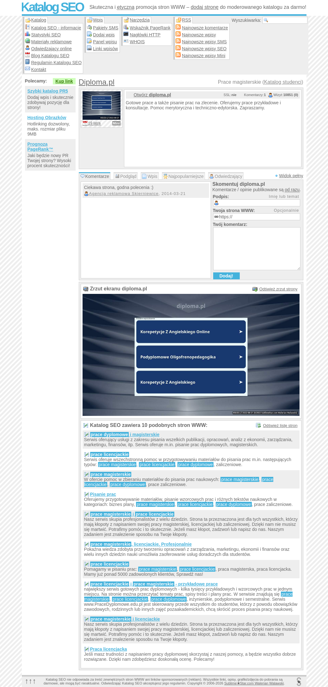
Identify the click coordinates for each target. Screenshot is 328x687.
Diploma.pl (96, 82)
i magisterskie (125, 434)
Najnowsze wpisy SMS (204, 41)
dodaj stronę (205, 7)
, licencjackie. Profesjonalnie (141, 544)
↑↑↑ (30, 681)
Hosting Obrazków (47, 117)
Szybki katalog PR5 (48, 91)
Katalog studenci (282, 82)
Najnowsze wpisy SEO (204, 48)
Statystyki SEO (46, 34)
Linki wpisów (105, 48)
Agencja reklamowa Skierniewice (124, 193)
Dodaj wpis (103, 34)
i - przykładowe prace (154, 584)
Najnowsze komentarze (205, 27)
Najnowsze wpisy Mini (203, 55)
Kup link (64, 81)
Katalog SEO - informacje (56, 27)
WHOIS (137, 41)
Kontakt (38, 69)
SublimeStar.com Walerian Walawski (254, 683)
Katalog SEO (52, 7)
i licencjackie (125, 619)
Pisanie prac (103, 494)
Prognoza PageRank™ (40, 147)
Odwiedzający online (51, 48)
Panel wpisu (105, 41)
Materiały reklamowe (51, 41)
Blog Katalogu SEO (50, 55)
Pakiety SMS (105, 27)
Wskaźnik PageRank (150, 27)
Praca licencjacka (108, 649)
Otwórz (152, 94)
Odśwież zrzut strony (278, 289)
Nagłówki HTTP (145, 34)
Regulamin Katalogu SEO (56, 62)
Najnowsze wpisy (199, 34)
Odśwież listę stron (280, 425)
